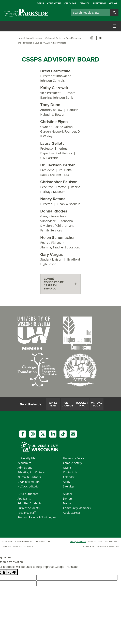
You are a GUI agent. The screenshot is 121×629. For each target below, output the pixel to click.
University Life (26, 458)
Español (84, 3)
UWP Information (29, 482)
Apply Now (99, 3)
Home (21, 38)
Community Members (77, 508)
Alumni (67, 494)
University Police (73, 458)
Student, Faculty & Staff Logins (37, 517)
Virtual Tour (96, 404)
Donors (68, 498)
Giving (113, 3)
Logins (40, 3)
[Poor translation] (12, 572)
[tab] (60, 284)
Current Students (29, 508)
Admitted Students (29, 503)
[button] (92, 38)
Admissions (25, 467)
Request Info (82, 404)
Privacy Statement (78, 541)
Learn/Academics (34, 38)
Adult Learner (71, 513)
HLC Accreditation (29, 486)
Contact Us (54, 3)
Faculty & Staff (27, 513)
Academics (24, 463)
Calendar (70, 3)
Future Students (28, 494)
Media (67, 503)
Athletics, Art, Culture (31, 472)
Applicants (24, 498)
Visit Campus (67, 404)
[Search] (90, 12)
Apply (66, 482)
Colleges (49, 38)
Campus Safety (72, 463)
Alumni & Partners (29, 477)
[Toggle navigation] (114, 26)
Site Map (68, 486)
